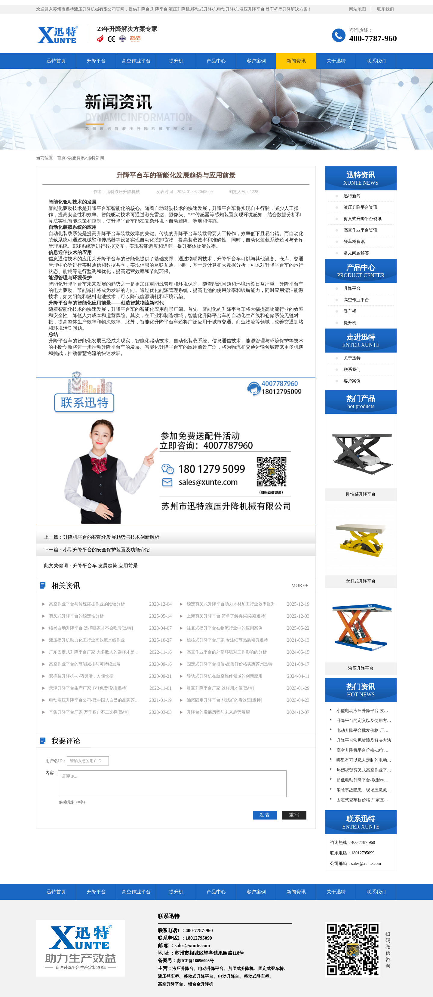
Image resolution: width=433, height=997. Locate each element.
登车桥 (350, 311)
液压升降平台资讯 (360, 207)
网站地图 (357, 9)
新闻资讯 (296, 60)
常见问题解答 (356, 253)
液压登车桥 (168, 976)
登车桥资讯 (354, 241)
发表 (264, 814)
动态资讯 (76, 158)
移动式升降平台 (198, 976)
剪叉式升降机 (240, 968)
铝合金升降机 (200, 984)
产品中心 (216, 60)
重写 (294, 814)
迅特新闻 (95, 158)
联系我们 (385, 9)
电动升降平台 (210, 968)
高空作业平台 (136, 60)
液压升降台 (182, 968)
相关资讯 (65, 585)
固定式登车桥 (271, 968)
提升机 (176, 60)
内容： (51, 773)
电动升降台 (228, 976)
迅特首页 (56, 60)
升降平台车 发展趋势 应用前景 (105, 565)
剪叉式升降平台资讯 (363, 219)
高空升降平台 (170, 984)
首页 (61, 158)
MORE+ (299, 585)
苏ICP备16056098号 (195, 961)
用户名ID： (56, 761)
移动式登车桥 (256, 976)
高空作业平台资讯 (360, 230)
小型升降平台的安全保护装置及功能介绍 (106, 549)
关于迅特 (336, 60)
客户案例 (256, 60)
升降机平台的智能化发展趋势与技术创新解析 (111, 537)
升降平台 (96, 60)
